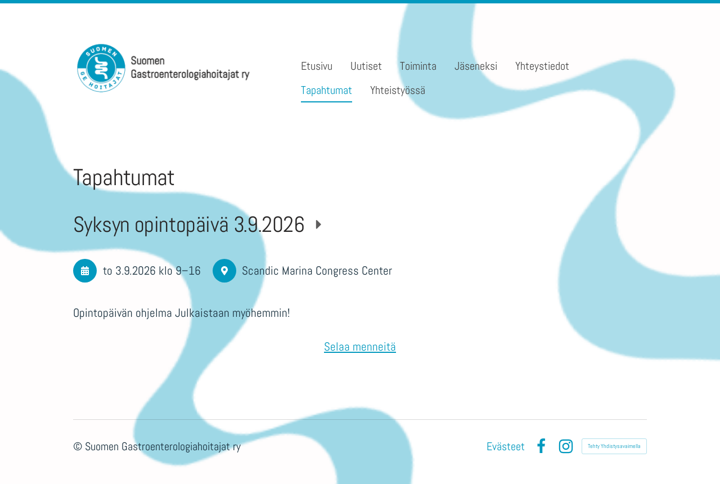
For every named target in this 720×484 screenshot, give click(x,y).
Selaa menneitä (360, 346)
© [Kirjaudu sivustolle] (79, 446)
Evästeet (506, 446)
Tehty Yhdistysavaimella (614, 446)
